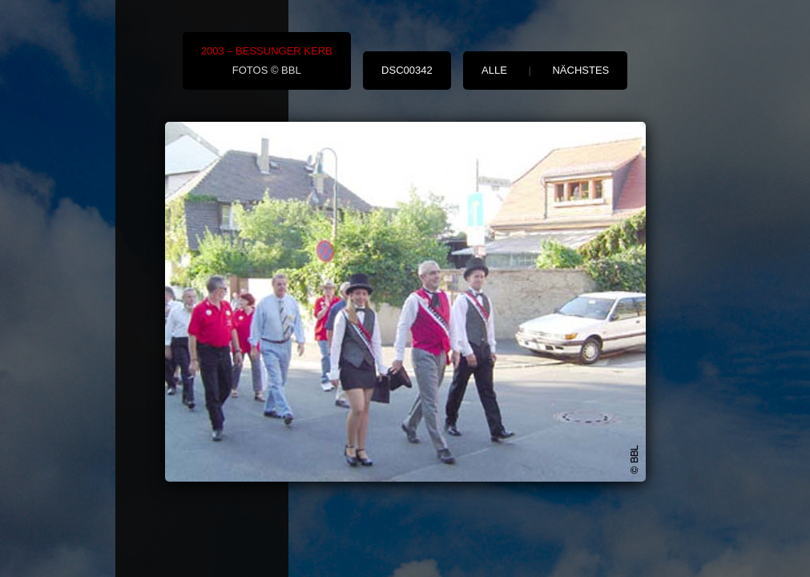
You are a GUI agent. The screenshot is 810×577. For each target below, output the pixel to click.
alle (494, 70)
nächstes (580, 70)
